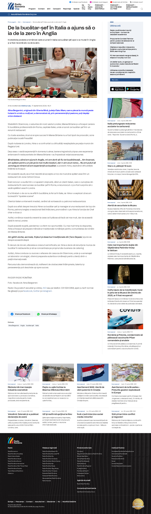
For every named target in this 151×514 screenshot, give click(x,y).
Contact (41, 9)
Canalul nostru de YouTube (118, 2)
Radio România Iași (47, 463)
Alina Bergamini (13, 325)
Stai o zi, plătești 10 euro (125, 158)
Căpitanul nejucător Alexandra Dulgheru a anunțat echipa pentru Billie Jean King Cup (125, 49)
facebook (27, 291)
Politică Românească (83, 461)
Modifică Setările (69, 502)
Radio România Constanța (49, 458)
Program (32, 9)
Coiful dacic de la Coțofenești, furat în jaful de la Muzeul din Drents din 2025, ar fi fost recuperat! (125, 284)
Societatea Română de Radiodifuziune (123, 451)
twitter (36, 291)
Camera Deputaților (117, 463)
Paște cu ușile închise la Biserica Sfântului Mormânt (58, 383)
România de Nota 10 (83, 471)
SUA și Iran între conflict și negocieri (127, 418)
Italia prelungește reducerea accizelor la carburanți (125, 117)
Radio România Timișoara (49, 471)
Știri (48, 9)
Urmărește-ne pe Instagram (99, 2)
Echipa (10, 502)
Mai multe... (115, 79)
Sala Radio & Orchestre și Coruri (86, 491)
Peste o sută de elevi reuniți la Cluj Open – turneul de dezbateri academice (125, 32)
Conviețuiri (80, 451)
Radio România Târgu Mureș (50, 468)
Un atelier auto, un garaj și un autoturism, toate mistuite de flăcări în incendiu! (125, 64)
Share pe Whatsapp (49, 314)
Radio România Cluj (48, 456)
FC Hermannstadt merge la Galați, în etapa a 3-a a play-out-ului (125, 56)
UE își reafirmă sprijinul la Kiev (58, 417)
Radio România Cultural (14, 458)
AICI (44, 288)
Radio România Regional (84, 466)
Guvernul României (117, 456)
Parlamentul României (118, 458)
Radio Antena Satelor (14, 456)
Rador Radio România (83, 483)
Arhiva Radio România (83, 458)
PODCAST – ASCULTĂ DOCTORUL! (99, 7)
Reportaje (67, 9)
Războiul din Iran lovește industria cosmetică (23, 383)
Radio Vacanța (46, 480)
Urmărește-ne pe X (136, 2)
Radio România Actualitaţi (15, 453)
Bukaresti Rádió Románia (49, 473)
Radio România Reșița (48, 466)
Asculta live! (40, 502)
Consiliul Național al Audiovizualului (121, 466)
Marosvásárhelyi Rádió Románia (51, 478)
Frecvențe (20, 502)
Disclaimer (51, 502)
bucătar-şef (30, 325)
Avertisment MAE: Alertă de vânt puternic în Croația (93, 383)
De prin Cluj (83, 7)
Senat (113, 461)
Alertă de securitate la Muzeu (125, 197)
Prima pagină (12, 22)
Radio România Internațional (16, 463)
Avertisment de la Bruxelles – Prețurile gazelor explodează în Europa (127, 384)
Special (76, 9)
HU (59, 502)
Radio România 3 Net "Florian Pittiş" (18, 466)
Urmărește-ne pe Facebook (78, 2)
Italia (37, 325)
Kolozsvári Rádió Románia (49, 475)
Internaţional (27, 22)
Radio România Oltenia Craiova (51, 461)
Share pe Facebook (22, 314)
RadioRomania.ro (13, 451)
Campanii (57, 9)
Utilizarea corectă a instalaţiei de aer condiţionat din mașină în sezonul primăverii (125, 72)
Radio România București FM (50, 453)
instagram (47, 291)
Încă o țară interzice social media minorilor (93, 418)
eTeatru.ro (11, 473)
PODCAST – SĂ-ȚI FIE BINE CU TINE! (116, 7)
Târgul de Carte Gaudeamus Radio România (89, 453)
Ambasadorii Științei (83, 473)
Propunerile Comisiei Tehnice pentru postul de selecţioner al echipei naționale (125, 41)
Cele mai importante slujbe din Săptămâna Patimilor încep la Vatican (125, 239)
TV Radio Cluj (90, 7)
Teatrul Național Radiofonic (15, 471)
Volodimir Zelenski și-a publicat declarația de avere (23, 418)
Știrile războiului (81, 463)
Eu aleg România (82, 468)
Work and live (81, 475)
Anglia (22, 325)
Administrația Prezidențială (119, 453)
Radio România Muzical (14, 461)
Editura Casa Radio (82, 456)
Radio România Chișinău (15, 468)
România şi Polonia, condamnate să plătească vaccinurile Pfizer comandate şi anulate (125, 329)
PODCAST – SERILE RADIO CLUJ (131, 7)
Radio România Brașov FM (49, 451)
